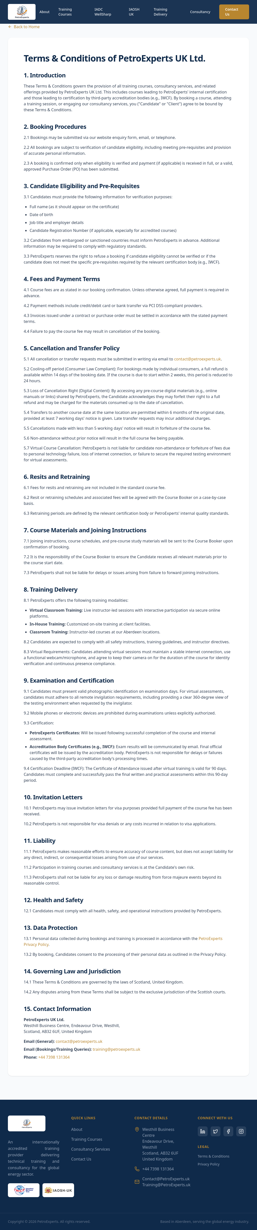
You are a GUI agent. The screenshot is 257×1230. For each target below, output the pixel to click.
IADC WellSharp (103, 12)
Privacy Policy (208, 1164)
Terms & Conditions (214, 1156)
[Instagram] (241, 1131)
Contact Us (231, 12)
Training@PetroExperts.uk (166, 1184)
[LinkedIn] (203, 1131)
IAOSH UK (134, 12)
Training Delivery (160, 12)
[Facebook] (228, 1131)
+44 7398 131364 (54, 1057)
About (45, 11)
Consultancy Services (90, 1149)
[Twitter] (215, 1131)
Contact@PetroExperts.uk (166, 1179)
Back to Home (24, 26)
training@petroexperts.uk (116, 1049)
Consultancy (200, 11)
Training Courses (65, 12)
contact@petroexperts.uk (197, 359)
